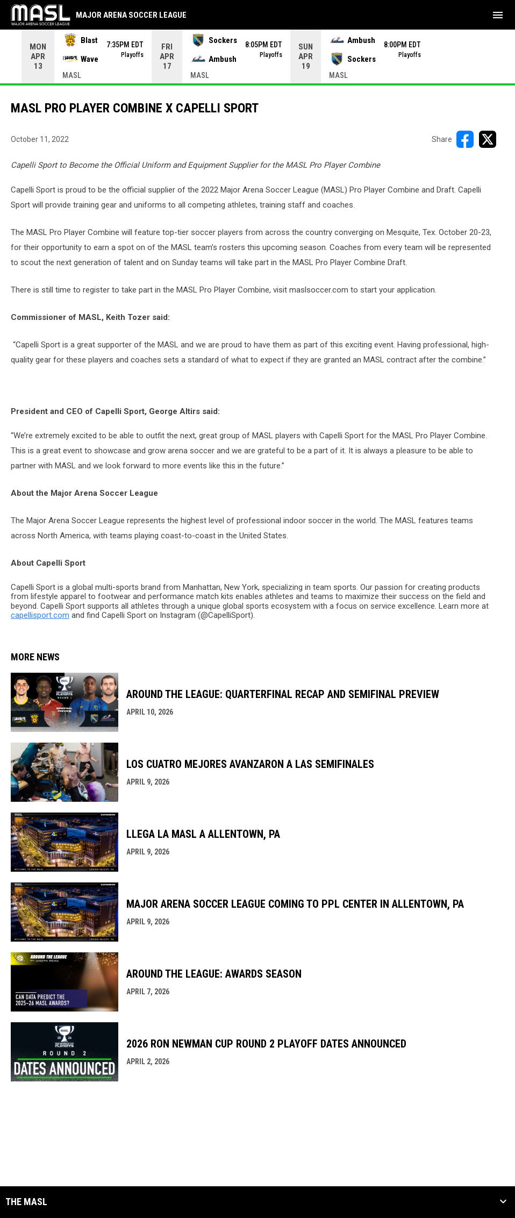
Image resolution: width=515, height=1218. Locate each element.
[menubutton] (497, 15)
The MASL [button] (26, 1202)
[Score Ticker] (257, 56)
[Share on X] (487, 139)
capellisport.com (40, 615)
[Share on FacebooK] (465, 139)
